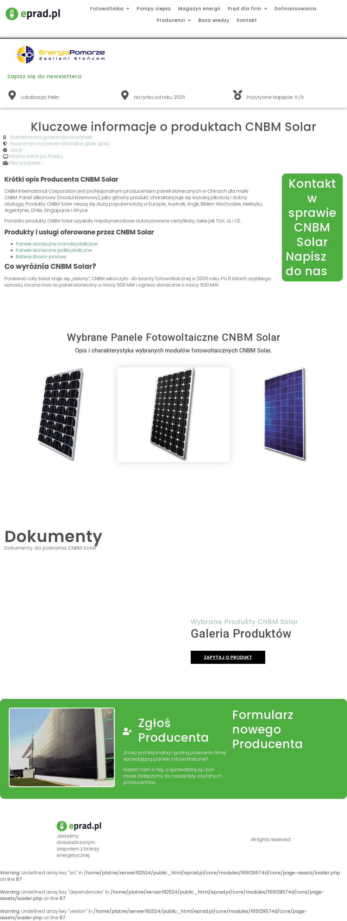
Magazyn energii (199, 9)
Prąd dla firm (247, 9)
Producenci (174, 20)
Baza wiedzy (214, 20)
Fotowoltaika (109, 9)
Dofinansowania (295, 9)
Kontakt (247, 20)
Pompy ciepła (154, 9)
